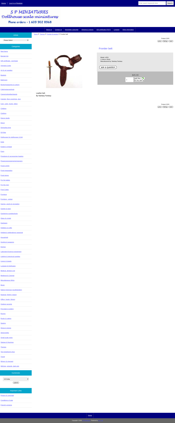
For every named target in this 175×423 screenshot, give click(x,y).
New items (4, 51)
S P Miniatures (86, 420)
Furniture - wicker (6, 199)
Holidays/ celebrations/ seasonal (12, 232)
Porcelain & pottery (7, 309)
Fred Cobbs (5, 190)
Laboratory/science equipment (11, 252)
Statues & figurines (7, 342)
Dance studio (5, 118)
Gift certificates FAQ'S (103, 30)
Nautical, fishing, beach (9, 295)
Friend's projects (6, 405)
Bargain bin (4, 56)
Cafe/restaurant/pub (7, 89)
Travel (3, 357)
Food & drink (5, 166)
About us (49, 30)
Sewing (3, 323)
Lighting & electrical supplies (10, 256)
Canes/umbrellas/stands (9, 94)
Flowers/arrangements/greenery (12, 161)
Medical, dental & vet (8, 271)
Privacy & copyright (7, 395)
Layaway (116, 30)
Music (3, 285)
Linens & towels (6, 261)
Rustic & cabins (6, 318)
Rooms (3, 314)
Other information (128, 30)
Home (3, 3)
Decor (3, 123)
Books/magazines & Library (10, 85)
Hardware (4, 223)
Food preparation (6, 170)
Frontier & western (52, 34)
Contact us (58, 30)
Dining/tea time (6, 128)
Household (4, 237)
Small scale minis (6, 337)
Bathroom (4, 80)
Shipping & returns (87, 30)
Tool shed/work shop (8, 352)
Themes (42, 34)
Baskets (3, 75)
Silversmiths (5, 333)
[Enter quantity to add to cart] (129, 79)
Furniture (4, 194)
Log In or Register (16, 3)
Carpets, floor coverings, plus (11, 99)
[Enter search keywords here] (152, 3)
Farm (2, 151)
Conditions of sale (7, 400)
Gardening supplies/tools (9, 213)
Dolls (2, 142)
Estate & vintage (6, 147)
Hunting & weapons (7, 242)
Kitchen (3, 247)
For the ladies (5, 180)
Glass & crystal (6, 218)
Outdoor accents (6, 304)
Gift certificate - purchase (9, 61)
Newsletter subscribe (71, 30)
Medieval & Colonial (7, 275)
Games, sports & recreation (10, 204)
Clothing (3, 113)
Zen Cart (100, 420)
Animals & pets (6, 66)
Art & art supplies (6, 70)
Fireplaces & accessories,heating (12, 156)
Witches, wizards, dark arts (10, 366)
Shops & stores (6, 328)
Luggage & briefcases (8, 266)
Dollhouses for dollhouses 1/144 (12, 137)
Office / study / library (8, 299)
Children (3, 108)
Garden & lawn (6, 209)
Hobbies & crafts (6, 228)
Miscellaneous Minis (7, 280)
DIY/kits (3, 132)
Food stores (5, 175)
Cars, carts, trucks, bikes (9, 104)
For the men (5, 185)
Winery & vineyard (7, 361)
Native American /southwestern (11, 290)
